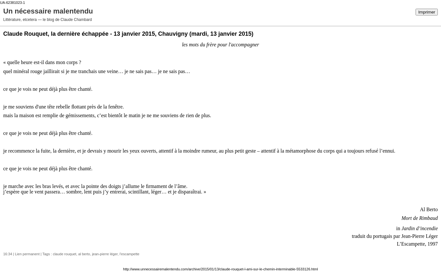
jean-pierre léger (105, 254)
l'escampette (129, 254)
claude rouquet (64, 254)
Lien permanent (27, 254)
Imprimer (426, 12)
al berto (84, 254)
